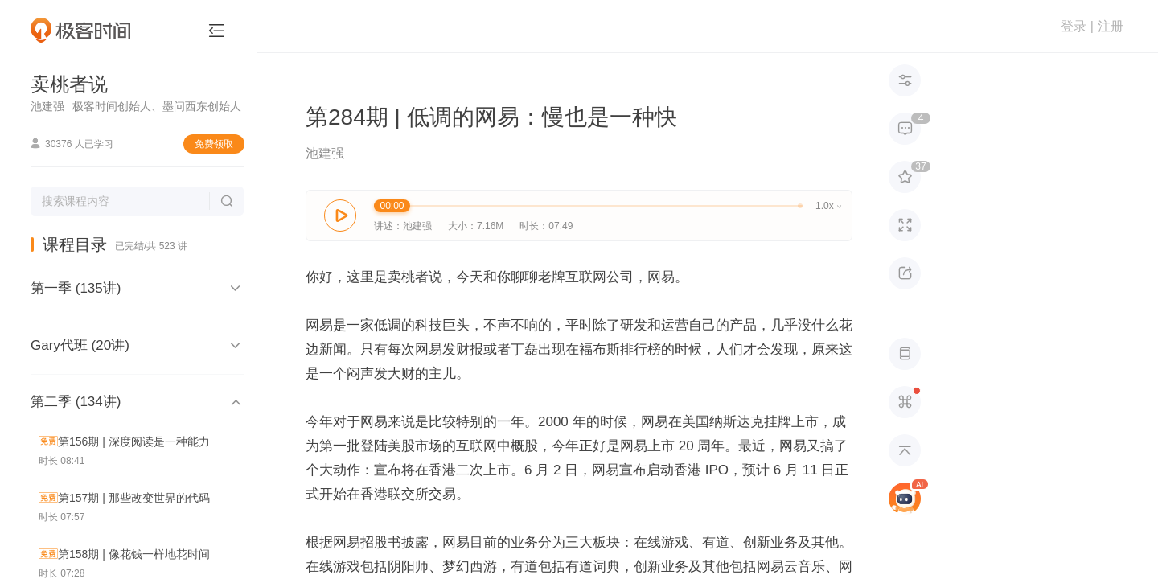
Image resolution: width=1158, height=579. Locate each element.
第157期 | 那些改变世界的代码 (134, 497)
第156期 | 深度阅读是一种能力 (134, 441)
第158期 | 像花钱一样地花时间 (134, 554)
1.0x (827, 205)
